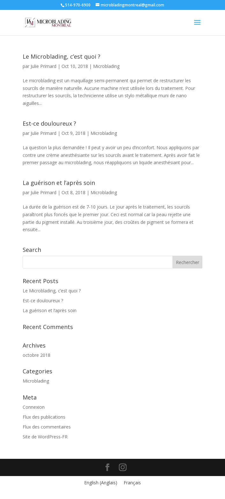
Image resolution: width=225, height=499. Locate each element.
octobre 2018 (36, 355)
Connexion (34, 407)
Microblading (106, 66)
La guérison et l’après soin (59, 183)
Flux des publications (44, 417)
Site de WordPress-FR (45, 437)
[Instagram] (123, 468)
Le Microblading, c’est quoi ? (61, 56)
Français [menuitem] (132, 483)
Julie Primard (43, 66)
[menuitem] (100, 483)
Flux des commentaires (47, 427)
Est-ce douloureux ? (49, 123)
